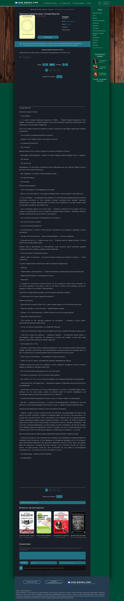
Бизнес (95, 18)
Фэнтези (95, 45)
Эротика (95, 40)
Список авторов (78, 3)
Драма (95, 42)
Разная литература (99, 20)
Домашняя (96, 37)
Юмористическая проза (98, 34)
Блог (89, 3)
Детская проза (97, 13)
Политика (96, 23)
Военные (95, 26)
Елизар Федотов (70, 21)
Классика (50, 9)
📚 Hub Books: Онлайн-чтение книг (39, 9)
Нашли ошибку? (42, 16)
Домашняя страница (50, 3)
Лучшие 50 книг (64, 3)
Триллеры (96, 28)
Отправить (24, 562)
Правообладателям (31, 582)
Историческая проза (99, 31)
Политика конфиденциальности (53, 582)
